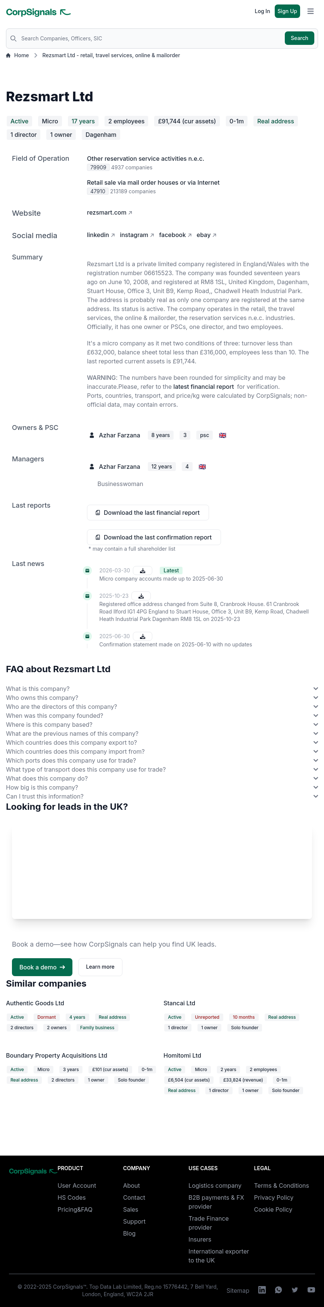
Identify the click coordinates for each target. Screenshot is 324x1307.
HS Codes (71, 1197)
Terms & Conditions (281, 1185)
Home (17, 55)
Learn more (100, 966)
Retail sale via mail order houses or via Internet (153, 182)
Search (299, 38)
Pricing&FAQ (75, 1209)
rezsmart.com (107, 212)
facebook (172, 235)
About (131, 1185)
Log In (262, 11)
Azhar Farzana (119, 435)
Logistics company (215, 1185)
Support (134, 1221)
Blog (129, 1233)
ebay (204, 235)
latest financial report (204, 386)
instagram (134, 235)
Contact (134, 1197)
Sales (130, 1209)
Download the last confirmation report (158, 537)
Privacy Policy (274, 1197)
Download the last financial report (152, 513)
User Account (76, 1185)
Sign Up (287, 11)
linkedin (98, 235)
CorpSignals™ (69, 1286)
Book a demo (42, 967)
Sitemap (238, 1290)
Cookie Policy (273, 1209)
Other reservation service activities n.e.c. (145, 158)
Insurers (200, 1239)
